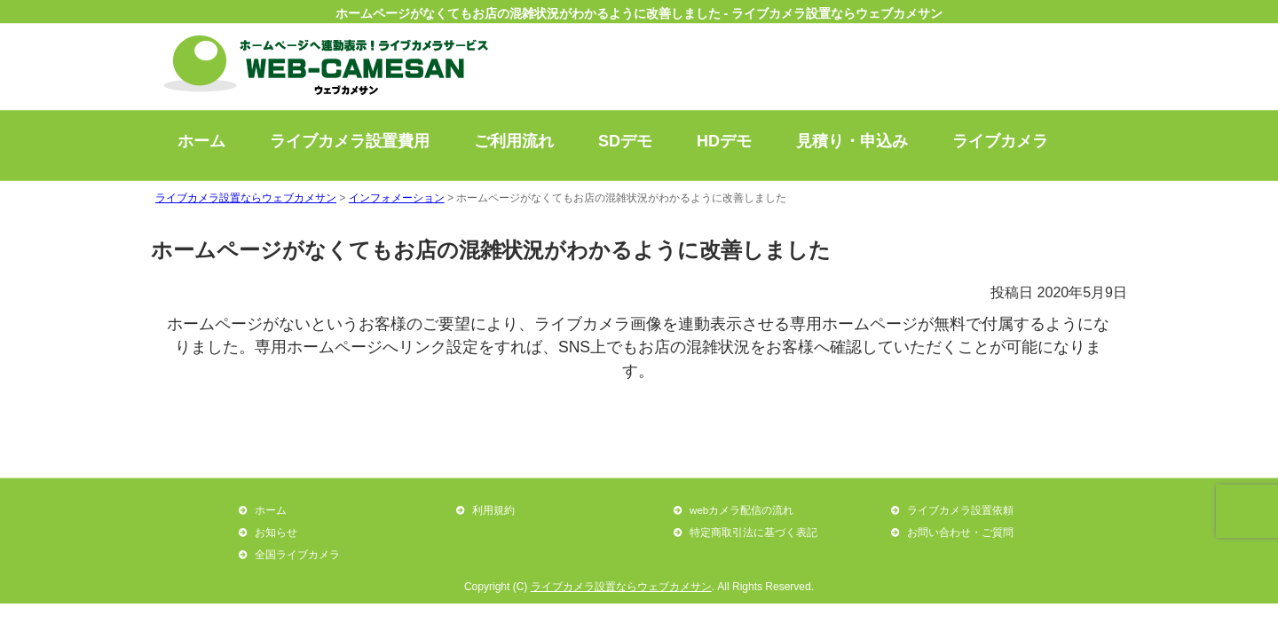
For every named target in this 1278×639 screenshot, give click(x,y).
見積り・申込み (852, 141)
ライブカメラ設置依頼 (960, 510)
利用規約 (493, 510)
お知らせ (276, 532)
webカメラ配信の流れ (741, 510)
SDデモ (625, 141)
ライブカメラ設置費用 (350, 141)
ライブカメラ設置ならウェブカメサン (621, 586)
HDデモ (724, 141)
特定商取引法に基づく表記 (753, 532)
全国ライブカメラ (297, 554)
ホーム (201, 141)
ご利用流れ (514, 141)
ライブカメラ (1000, 141)
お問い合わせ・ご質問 (960, 532)
